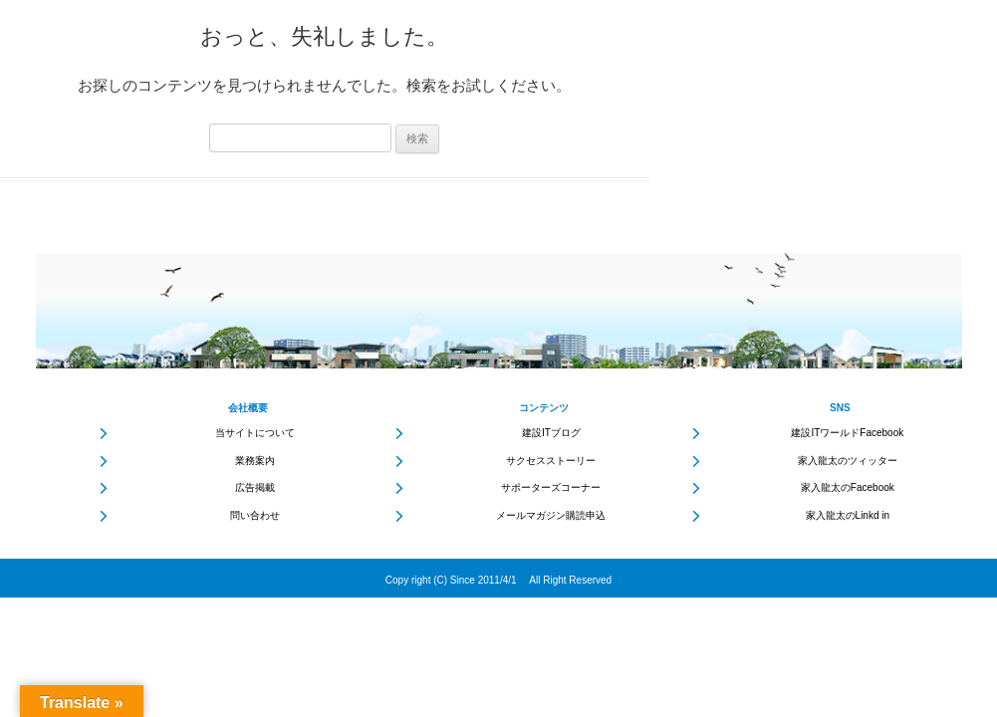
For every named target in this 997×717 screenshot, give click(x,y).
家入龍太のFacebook (847, 487)
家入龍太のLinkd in (847, 515)
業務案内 (255, 460)
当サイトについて (255, 432)
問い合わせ (255, 515)
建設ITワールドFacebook (847, 432)
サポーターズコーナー (551, 487)
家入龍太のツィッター (847, 460)
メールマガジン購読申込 (551, 515)
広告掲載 (255, 487)
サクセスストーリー (551, 460)
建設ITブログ (551, 432)
